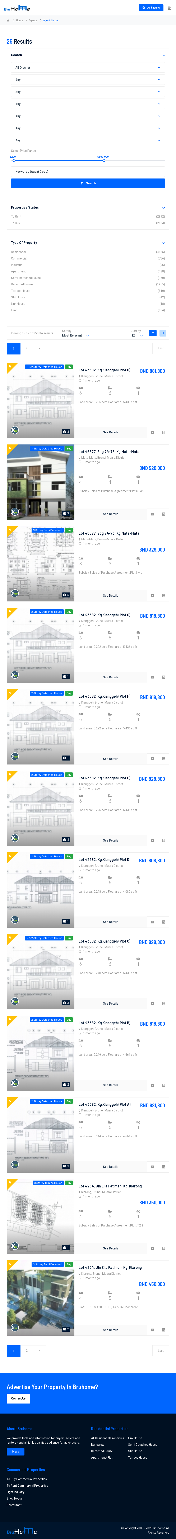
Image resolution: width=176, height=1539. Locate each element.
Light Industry (15, 1492)
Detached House (88, 284)
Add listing (151, 7)
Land (88, 310)
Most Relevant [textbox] (72, 335)
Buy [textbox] (17, 79)
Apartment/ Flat (101, 1457)
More (15, 1451)
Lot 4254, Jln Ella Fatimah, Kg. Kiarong (111, 1185)
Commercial (88, 258)
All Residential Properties (107, 1438)
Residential (88, 252)
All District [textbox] (22, 67)
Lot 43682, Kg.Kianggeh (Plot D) (105, 859)
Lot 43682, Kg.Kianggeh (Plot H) (105, 369)
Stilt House (88, 297)
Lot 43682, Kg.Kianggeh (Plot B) (105, 1022)
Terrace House (88, 291)
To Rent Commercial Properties (27, 1485)
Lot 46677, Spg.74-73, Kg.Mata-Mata (109, 451)
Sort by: (67, 331)
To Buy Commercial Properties (27, 1479)
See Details (110, 432)
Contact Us (18, 1398)
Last (160, 348)
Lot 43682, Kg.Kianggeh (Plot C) (105, 940)
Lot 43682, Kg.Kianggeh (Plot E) (105, 777)
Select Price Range (23, 150)
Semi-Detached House (88, 278)
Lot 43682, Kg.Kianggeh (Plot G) (105, 614)
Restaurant (14, 1505)
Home (19, 20)
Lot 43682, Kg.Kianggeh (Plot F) (105, 696)
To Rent (88, 216)
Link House (88, 304)
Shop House (15, 1498)
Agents (33, 20)
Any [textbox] (17, 92)
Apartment (88, 271)
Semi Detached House (142, 1444)
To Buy (88, 223)
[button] (163, 55)
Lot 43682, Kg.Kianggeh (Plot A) (105, 1104)
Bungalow (97, 1444)
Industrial (88, 265)
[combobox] (88, 67)
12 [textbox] (133, 335)
